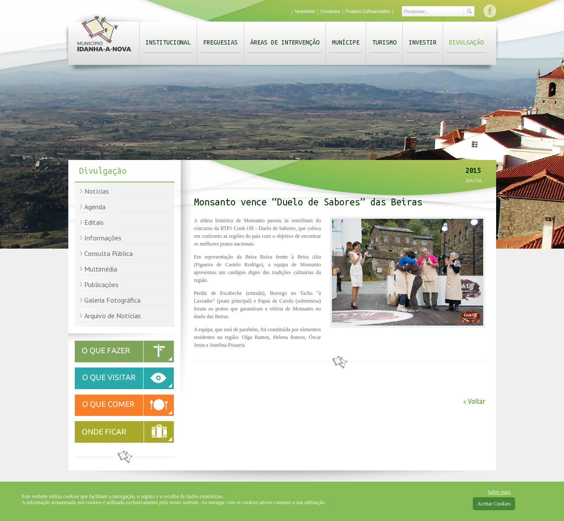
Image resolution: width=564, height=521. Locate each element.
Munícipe (346, 42)
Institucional (168, 42)
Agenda (94, 206)
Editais (94, 222)
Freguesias (220, 42)
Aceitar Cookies (494, 504)
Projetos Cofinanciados (367, 11)
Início (473, 180)
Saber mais (499, 492)
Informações (102, 237)
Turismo (384, 42)
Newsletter (305, 11)
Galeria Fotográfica (112, 300)
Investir (423, 42)
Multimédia (100, 269)
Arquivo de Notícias (112, 315)
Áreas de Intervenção (284, 42)
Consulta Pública (108, 253)
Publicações (101, 284)
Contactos (330, 11)
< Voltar (474, 401)
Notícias (96, 191)
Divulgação (466, 42)
